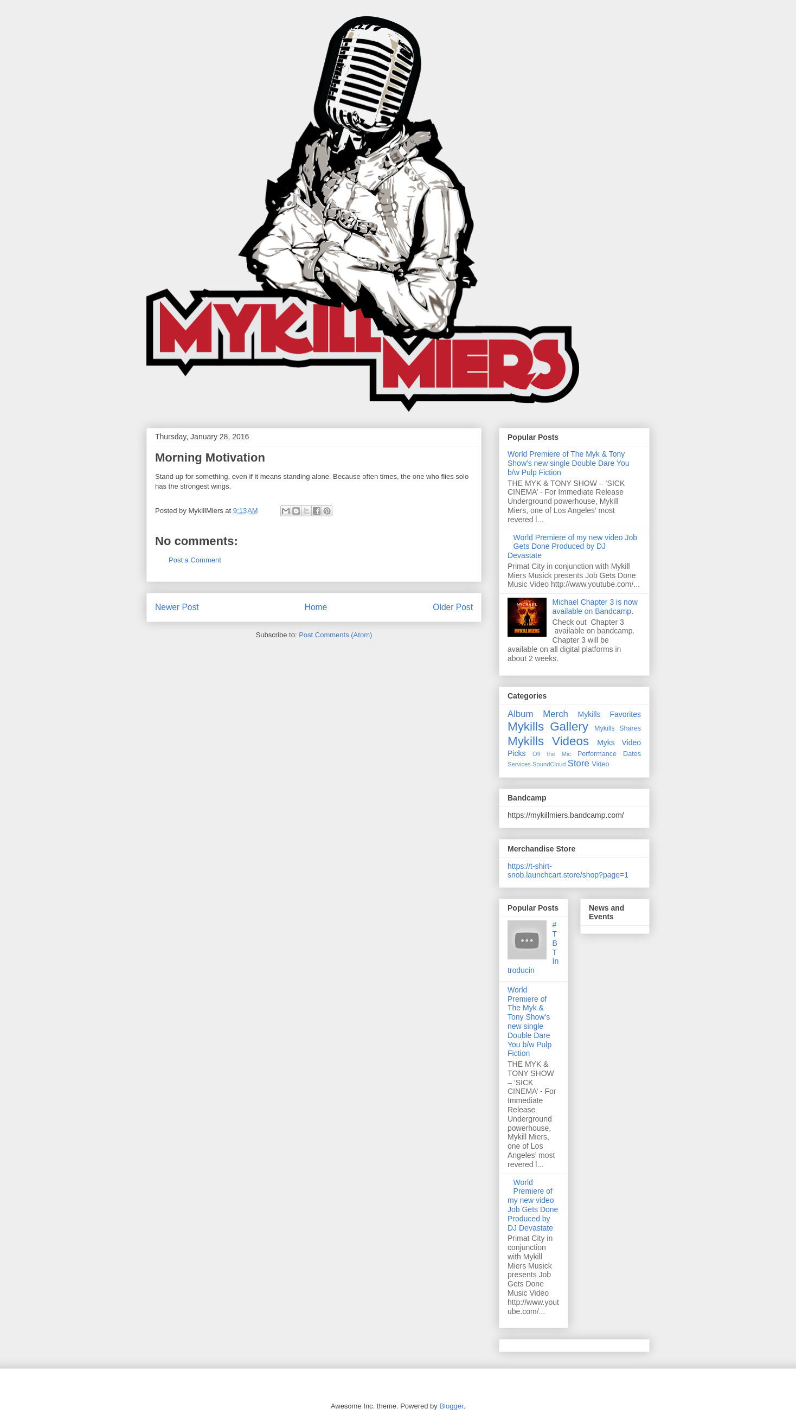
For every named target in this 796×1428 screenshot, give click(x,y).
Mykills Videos (548, 741)
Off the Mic (551, 754)
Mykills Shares (617, 728)
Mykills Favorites (609, 714)
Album (521, 714)
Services (519, 764)
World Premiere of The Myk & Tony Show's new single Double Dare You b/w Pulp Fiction (569, 463)
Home (316, 607)
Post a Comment (195, 560)
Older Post (453, 607)
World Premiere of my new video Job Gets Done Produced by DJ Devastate (572, 546)
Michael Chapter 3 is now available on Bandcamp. (595, 607)
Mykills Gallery (548, 726)
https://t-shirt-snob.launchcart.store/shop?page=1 (568, 870)
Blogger (451, 1406)
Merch (555, 714)
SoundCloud (549, 764)
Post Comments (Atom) (335, 635)
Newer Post (177, 607)
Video (600, 764)
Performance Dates (609, 754)
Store (578, 763)
